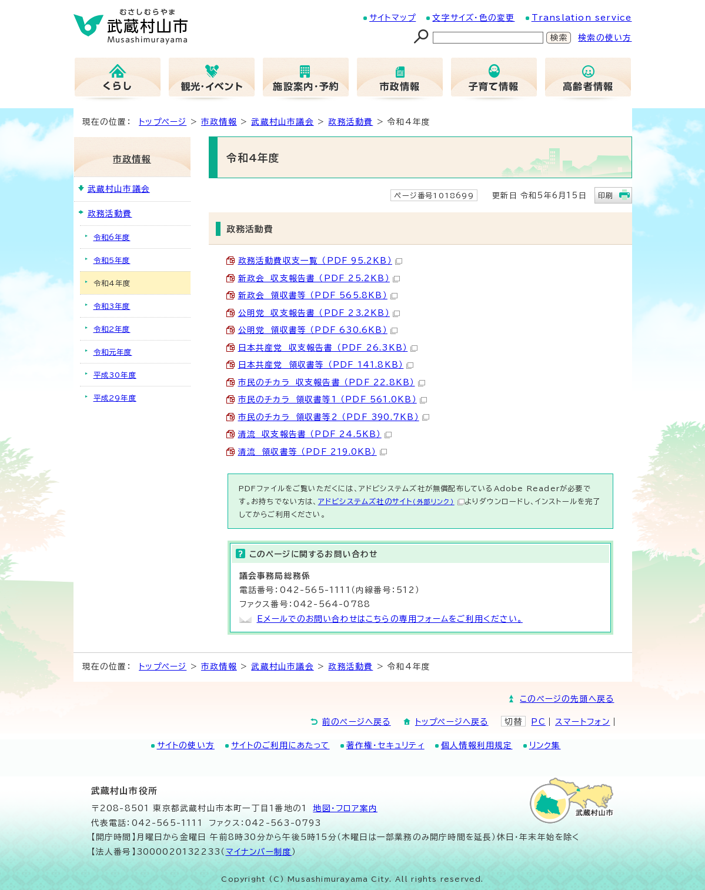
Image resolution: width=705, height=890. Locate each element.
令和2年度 (112, 328)
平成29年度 (114, 397)
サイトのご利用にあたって (280, 745)
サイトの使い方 (186, 745)
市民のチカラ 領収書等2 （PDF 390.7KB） (333, 417)
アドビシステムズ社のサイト (391, 501)
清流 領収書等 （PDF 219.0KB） (312, 452)
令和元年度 (112, 351)
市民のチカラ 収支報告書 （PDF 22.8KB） (331, 382)
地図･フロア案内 (345, 808)
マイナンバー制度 (259, 852)
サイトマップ (392, 18)
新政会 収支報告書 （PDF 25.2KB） (319, 278)
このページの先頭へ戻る (567, 699)
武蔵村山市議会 (282, 122)
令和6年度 (112, 237)
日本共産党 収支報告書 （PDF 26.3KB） (328, 348)
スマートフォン (582, 722)
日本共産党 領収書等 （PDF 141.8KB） (326, 365)
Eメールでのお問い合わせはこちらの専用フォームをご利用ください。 (390, 619)
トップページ (162, 122)
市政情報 (219, 122)
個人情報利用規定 (477, 745)
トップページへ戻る (452, 722)
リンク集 (545, 745)
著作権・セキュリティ (385, 745)
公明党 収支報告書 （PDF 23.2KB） (319, 313)
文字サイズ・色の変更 (473, 18)
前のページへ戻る (356, 722)
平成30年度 (114, 374)
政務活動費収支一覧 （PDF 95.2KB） (320, 260)
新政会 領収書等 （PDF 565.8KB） (317, 295)
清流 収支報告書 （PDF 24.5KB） (315, 434)
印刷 (605, 195)
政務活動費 (350, 122)
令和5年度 (112, 260)
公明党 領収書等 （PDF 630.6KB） (317, 330)
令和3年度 (112, 305)
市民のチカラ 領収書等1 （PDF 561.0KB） (332, 399)
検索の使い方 (605, 38)
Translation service (582, 18)
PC (538, 722)
